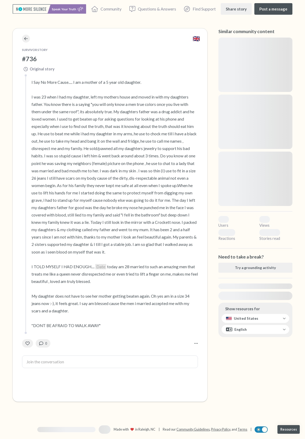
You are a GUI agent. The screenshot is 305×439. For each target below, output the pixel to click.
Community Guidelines (193, 429)
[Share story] (236, 8)
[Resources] (288, 429)
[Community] (106, 9)
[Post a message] (273, 8)
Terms (242, 429)
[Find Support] (200, 9)
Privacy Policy (220, 429)
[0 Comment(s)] (43, 343)
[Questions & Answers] (152, 9)
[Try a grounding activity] (255, 268)
